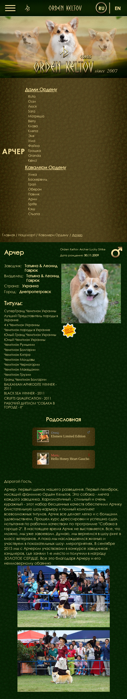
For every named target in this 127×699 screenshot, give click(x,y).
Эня (31, 136)
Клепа (33, 131)
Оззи (32, 101)
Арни (32, 199)
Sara (31, 111)
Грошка (34, 150)
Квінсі (32, 160)
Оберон (35, 189)
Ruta (31, 96)
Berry (32, 121)
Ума (31, 140)
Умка (32, 174)
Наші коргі (26, 235)
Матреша (36, 116)
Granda (34, 155)
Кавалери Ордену (54, 235)
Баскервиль (37, 179)
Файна (34, 145)
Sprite (32, 204)
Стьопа (34, 213)
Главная (8, 235)
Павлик (34, 194)
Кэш (31, 209)
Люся (32, 106)
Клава (33, 126)
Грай (32, 184)
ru (101, 8)
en (118, 8)
